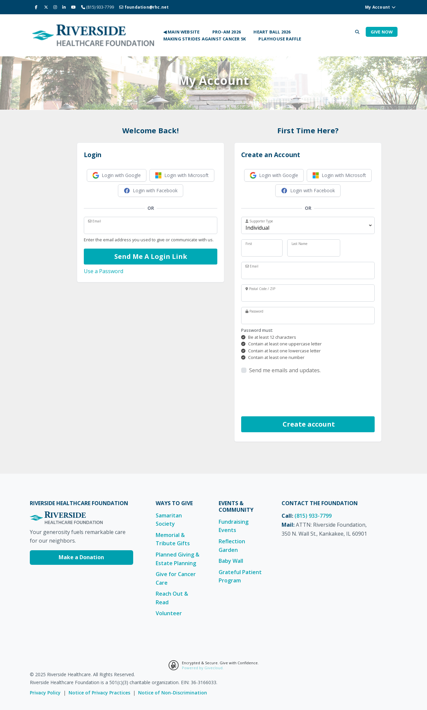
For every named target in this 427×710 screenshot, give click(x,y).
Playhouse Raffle (279, 39)
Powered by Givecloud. (203, 667)
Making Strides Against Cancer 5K (204, 39)
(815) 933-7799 (313, 515)
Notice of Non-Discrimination (172, 692)
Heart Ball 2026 (272, 32)
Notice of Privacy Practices (99, 692)
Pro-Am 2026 (226, 32)
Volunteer (169, 613)
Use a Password (103, 271)
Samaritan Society (169, 520)
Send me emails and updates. (285, 370)
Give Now (382, 32)
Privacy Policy (45, 692)
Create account (308, 424)
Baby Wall (231, 560)
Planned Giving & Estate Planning (177, 559)
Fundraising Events (233, 526)
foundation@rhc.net (144, 7)
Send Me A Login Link (150, 256)
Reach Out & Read (172, 598)
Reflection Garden (232, 546)
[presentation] (291, 395)
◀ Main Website (181, 32)
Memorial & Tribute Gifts (173, 539)
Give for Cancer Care (176, 578)
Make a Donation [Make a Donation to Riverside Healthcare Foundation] (81, 557)
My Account (380, 7)
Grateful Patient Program (240, 576)
